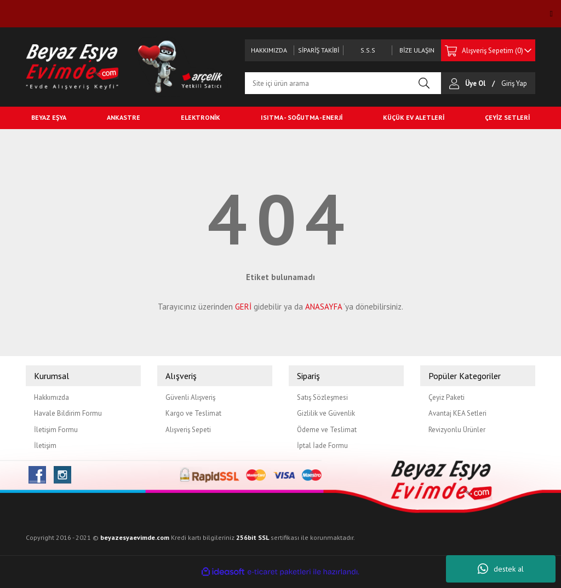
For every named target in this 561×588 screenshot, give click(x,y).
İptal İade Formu (322, 445)
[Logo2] (181, 66)
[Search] (343, 83)
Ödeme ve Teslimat (327, 429)
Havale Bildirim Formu (68, 413)
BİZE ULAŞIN (416, 50)
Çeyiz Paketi (446, 397)
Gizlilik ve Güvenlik (326, 413)
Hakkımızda (51, 397)
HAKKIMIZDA (269, 50)
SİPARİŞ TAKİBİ (318, 50)
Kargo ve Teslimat (193, 413)
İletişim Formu (56, 429)
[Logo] (72, 66)
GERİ (243, 306)
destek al (501, 569)
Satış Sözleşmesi (322, 397)
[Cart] (488, 50)
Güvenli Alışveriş (190, 397)
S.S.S (367, 50)
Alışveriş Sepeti (188, 429)
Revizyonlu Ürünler (456, 429)
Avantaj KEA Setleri (457, 413)
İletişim (45, 445)
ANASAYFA (323, 306)
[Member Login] (457, 83)
